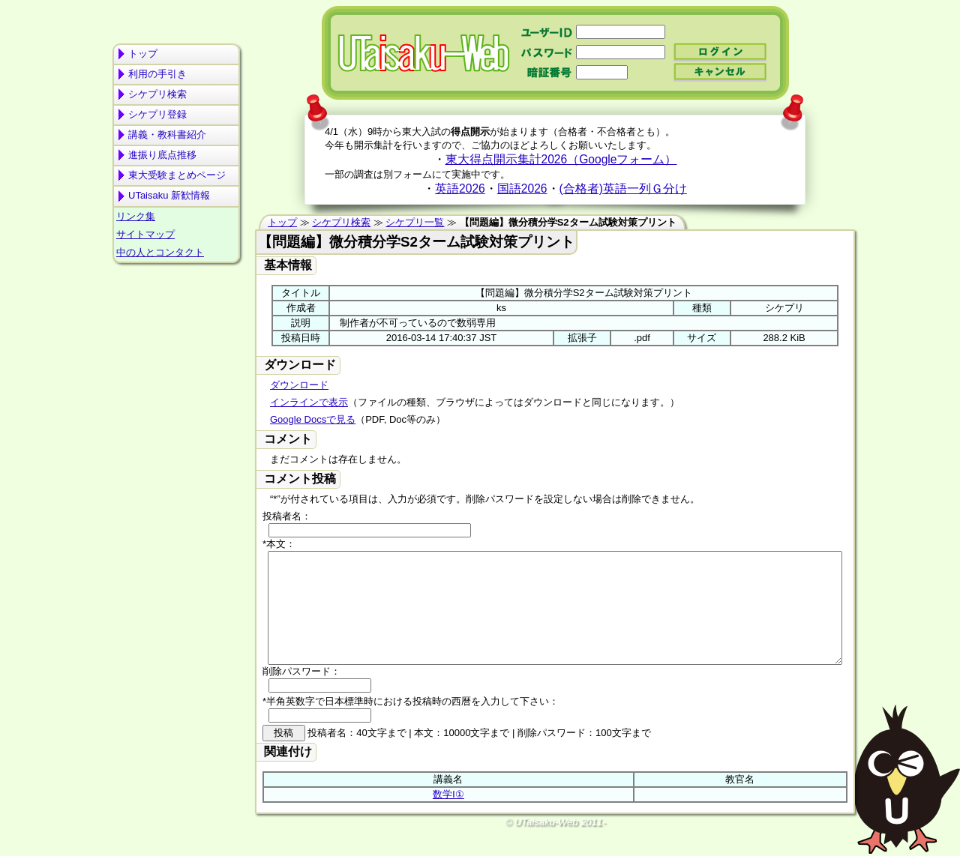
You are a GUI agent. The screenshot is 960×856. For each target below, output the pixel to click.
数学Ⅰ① (448, 816)
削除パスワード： (301, 693)
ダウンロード (299, 385)
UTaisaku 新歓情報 (169, 195)
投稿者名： (286, 516)
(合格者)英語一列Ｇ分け (623, 188)
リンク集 (135, 216)
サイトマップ (145, 234)
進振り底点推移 (162, 154)
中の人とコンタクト (160, 252)
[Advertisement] (176, 327)
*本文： (279, 543)
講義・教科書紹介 (167, 134)
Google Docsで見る (313, 419)
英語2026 (460, 188)
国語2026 (522, 188)
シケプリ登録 (157, 114)
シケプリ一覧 (415, 222)
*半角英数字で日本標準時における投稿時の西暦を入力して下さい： (410, 723)
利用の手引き (157, 73)
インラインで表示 (309, 402)
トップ (143, 53)
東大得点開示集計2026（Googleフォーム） (561, 159)
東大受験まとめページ (177, 175)
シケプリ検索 (157, 94)
